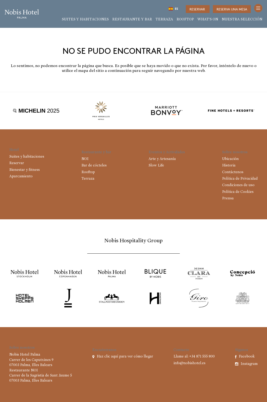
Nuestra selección (242, 19)
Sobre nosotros (235, 152)
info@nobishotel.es (189, 363)
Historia (229, 165)
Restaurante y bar (132, 19)
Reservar (197, 9)
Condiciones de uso (238, 185)
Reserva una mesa (232, 9)
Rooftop (185, 19)
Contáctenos (232, 172)
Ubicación (230, 159)
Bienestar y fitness (24, 170)
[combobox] (173, 9)
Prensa (228, 198)
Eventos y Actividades (167, 152)
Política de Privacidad (240, 179)
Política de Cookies (238, 192)
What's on (207, 19)
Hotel (14, 150)
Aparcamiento (21, 176)
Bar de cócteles (94, 165)
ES (173, 8)
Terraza (164, 19)
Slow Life (156, 165)
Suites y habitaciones (85, 19)
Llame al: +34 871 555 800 (194, 356)
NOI (85, 159)
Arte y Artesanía (162, 159)
